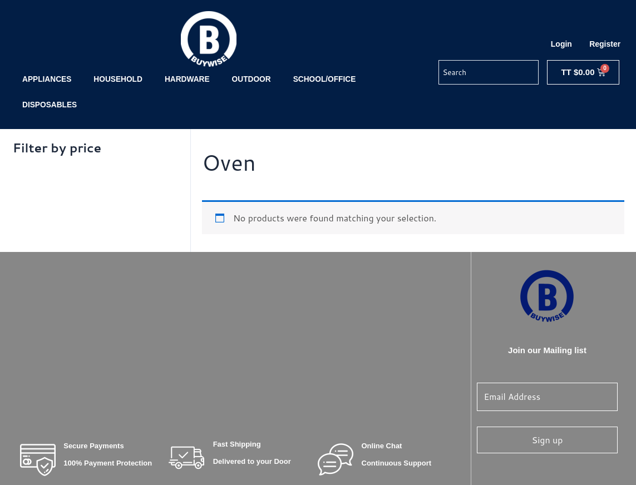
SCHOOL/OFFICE (324, 79)
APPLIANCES (46, 79)
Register (604, 43)
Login (561, 43)
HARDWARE (187, 79)
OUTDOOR (251, 79)
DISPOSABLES (49, 105)
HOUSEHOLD (117, 79)
